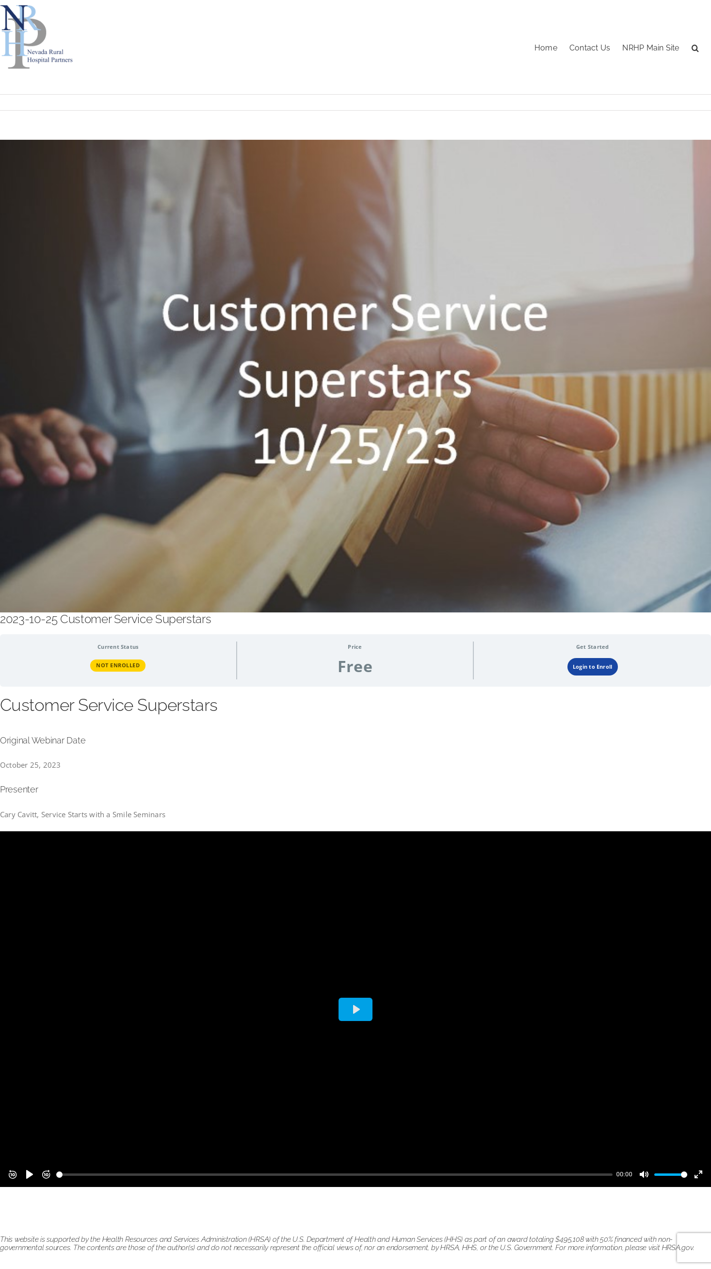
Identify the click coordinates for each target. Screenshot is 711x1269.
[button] (695, 47)
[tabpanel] (355, 940)
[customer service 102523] (355, 376)
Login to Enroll (592, 666)
